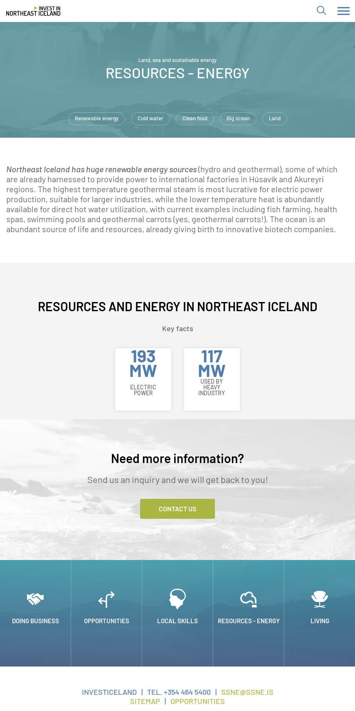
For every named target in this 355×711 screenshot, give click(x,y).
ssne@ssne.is (247, 691)
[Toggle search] (321, 11)
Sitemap (145, 701)
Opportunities (197, 701)
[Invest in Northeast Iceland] (33, 11)
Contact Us (177, 509)
